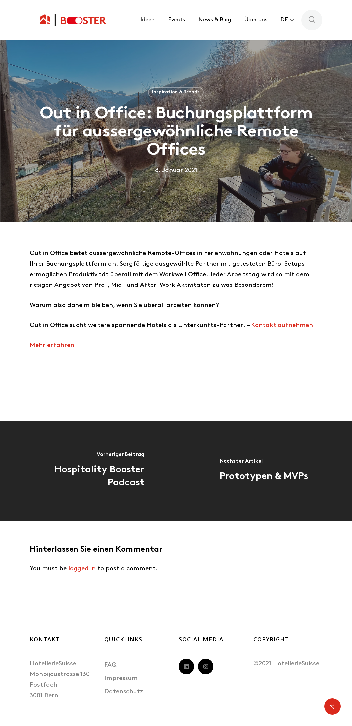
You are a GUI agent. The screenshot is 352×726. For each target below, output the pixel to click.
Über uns (255, 20)
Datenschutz (123, 692)
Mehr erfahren (52, 345)
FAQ (110, 665)
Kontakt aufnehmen (282, 325)
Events (176, 20)
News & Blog (214, 20)
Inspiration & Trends (176, 92)
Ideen (147, 20)
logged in (82, 569)
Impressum (121, 678)
